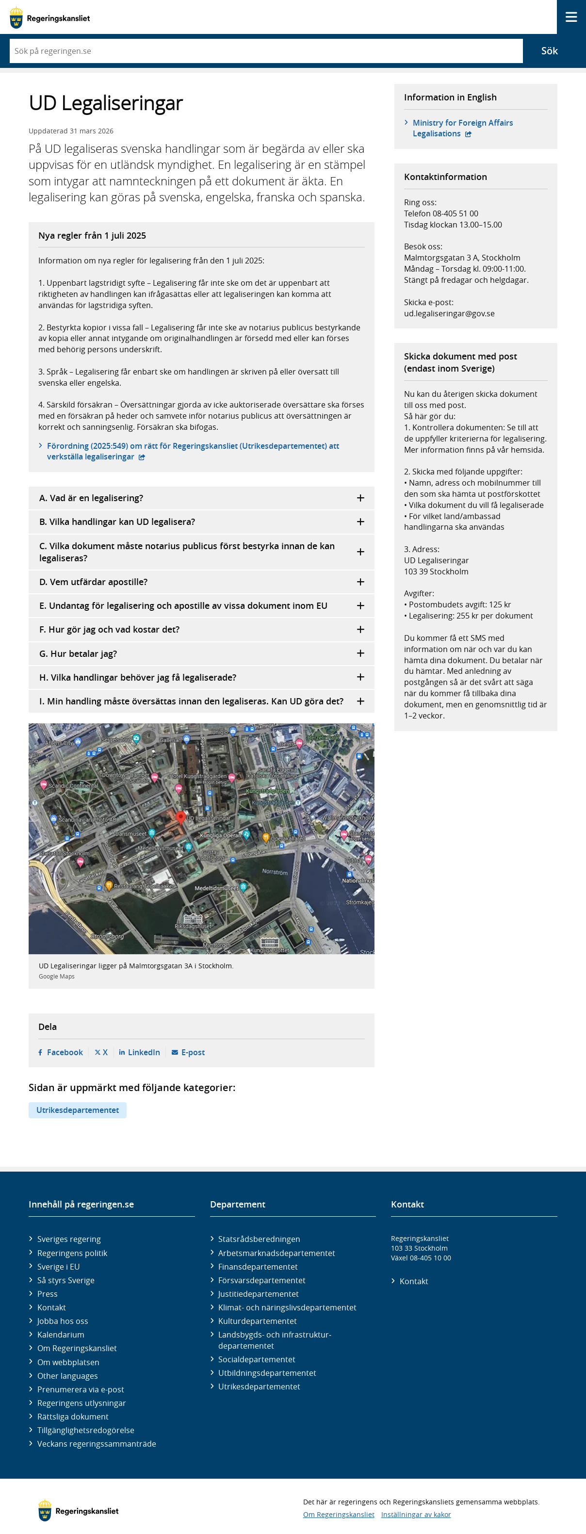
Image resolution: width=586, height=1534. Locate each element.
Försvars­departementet (262, 1280)
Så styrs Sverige (66, 1280)
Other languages (67, 1376)
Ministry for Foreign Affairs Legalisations (463, 128)
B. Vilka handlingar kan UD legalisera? (202, 522)
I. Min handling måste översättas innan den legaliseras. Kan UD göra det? (202, 701)
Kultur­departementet (257, 1321)
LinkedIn (144, 1052)
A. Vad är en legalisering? (202, 498)
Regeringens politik (72, 1253)
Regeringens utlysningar (81, 1403)
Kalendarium (60, 1334)
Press (47, 1294)
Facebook (65, 1052)
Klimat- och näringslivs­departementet (287, 1307)
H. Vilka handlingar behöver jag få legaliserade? (202, 677)
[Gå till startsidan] (49, 17)
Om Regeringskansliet (77, 1348)
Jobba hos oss (62, 1321)
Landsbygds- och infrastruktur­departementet (274, 1340)
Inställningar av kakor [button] (416, 1514)
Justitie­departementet (258, 1294)
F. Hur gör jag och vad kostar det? (202, 629)
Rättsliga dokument (73, 1416)
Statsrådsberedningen (259, 1239)
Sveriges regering (69, 1239)
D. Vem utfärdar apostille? (202, 582)
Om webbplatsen (68, 1362)
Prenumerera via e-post (80, 1389)
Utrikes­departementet (259, 1386)
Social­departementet (256, 1359)
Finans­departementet (258, 1266)
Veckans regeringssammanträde (96, 1443)
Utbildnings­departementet (267, 1373)
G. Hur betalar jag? (202, 654)
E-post (193, 1052)
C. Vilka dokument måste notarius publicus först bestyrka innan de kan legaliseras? (202, 552)
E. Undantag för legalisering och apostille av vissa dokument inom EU (202, 606)
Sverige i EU (58, 1266)
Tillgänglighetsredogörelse (85, 1430)
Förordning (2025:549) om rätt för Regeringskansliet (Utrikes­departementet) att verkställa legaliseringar (193, 451)
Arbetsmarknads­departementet (276, 1253)
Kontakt (51, 1307)
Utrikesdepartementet (77, 1110)
